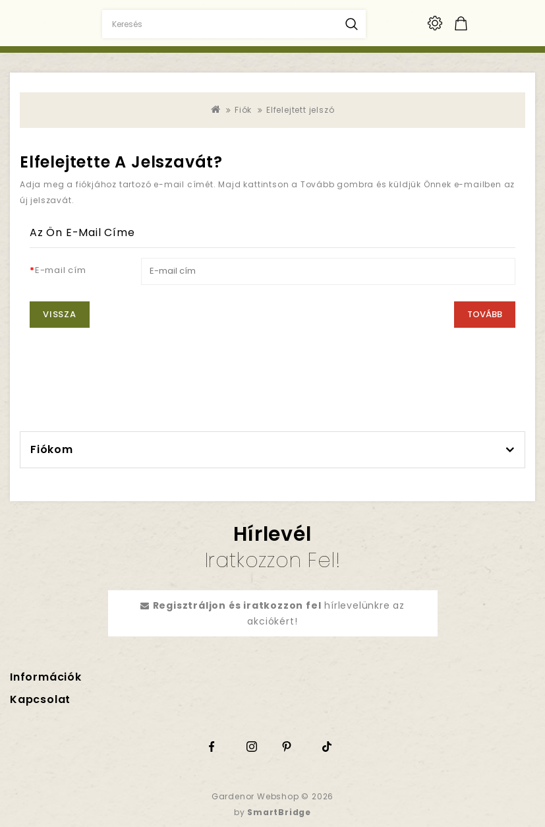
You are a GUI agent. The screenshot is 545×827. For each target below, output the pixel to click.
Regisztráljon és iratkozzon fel (237, 605)
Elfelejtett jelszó (300, 109)
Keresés (351, 24)
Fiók (243, 109)
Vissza (59, 314)
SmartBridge (279, 812)
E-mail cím (60, 270)
